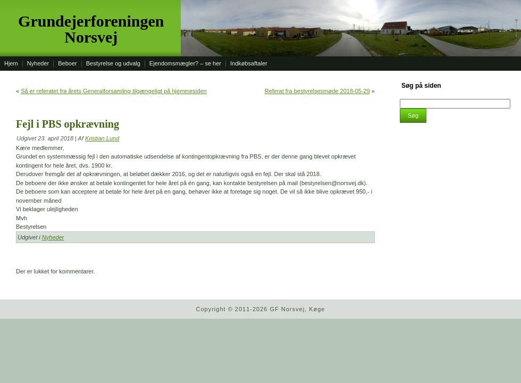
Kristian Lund (102, 138)
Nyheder (53, 237)
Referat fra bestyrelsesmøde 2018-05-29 (317, 91)
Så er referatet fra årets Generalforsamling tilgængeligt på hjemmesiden (114, 91)
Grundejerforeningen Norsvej (91, 29)
